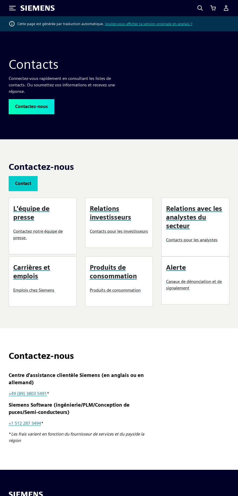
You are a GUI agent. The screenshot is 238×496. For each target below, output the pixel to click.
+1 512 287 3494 (25, 423)
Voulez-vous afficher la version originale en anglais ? (148, 24)
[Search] (200, 8)
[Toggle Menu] (12, 8)
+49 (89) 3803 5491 (28, 393)
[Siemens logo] (38, 8)
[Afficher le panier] (213, 8)
